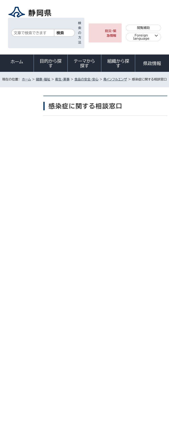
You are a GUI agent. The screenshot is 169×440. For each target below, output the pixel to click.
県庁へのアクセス (148, 373)
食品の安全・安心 (86, 79)
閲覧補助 (143, 27)
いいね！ (97, 128)
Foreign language (141, 37)
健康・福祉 (43, 79)
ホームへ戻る (158, 315)
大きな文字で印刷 (150, 145)
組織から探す (118, 63)
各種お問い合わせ (111, 373)
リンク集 (111, 403)
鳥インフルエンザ (115, 79)
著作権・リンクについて (21, 398)
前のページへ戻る (125, 315)
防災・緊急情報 (110, 33)
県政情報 (152, 63)
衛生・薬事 (62, 79)
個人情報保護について (69, 398)
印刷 (120, 145)
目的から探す (51, 63)
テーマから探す (84, 63)
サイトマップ (141, 403)
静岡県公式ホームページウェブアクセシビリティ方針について (48, 403)
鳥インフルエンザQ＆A (21, 153)
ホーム (17, 61)
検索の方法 (79, 33)
